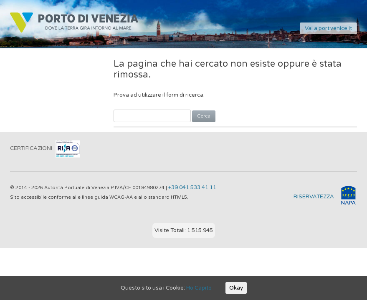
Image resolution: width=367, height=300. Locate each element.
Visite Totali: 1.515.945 (183, 230)
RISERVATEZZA (314, 196)
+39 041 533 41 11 (192, 187)
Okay (236, 288)
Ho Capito (199, 288)
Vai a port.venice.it (328, 28)
